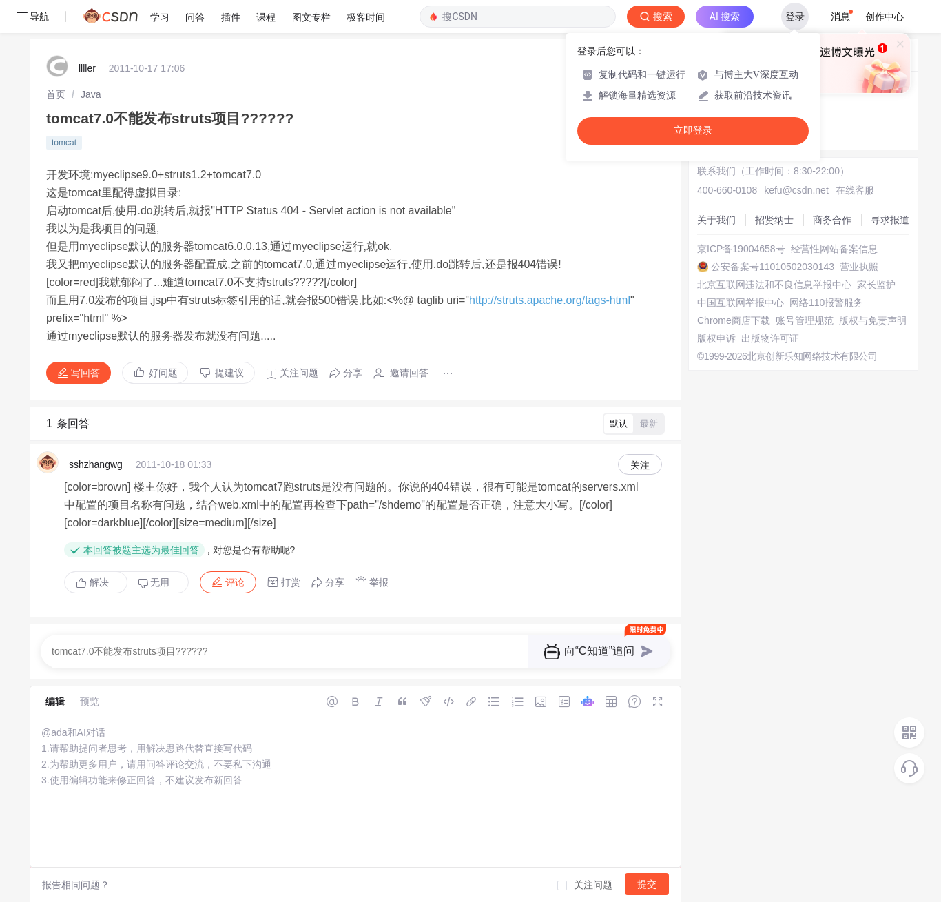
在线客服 (855, 190)
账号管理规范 (805, 320)
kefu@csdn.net (796, 190)
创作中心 (884, 16)
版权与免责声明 (873, 320)
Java (91, 94)
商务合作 (832, 219)
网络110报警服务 (826, 302)
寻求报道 (890, 219)
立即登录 (693, 130)
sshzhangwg (96, 464)
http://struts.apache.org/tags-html (549, 300)
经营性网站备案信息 (834, 248)
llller (87, 68)
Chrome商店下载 (733, 320)
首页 (55, 94)
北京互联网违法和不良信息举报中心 (774, 284)
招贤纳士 (774, 219)
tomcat (64, 142)
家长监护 (876, 284)
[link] (55, 94)
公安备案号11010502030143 (772, 266)
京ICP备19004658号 (741, 248)
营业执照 (859, 266)
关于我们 (716, 219)
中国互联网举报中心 (740, 302)
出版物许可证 (770, 338)
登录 (795, 16)
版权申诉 (716, 338)
